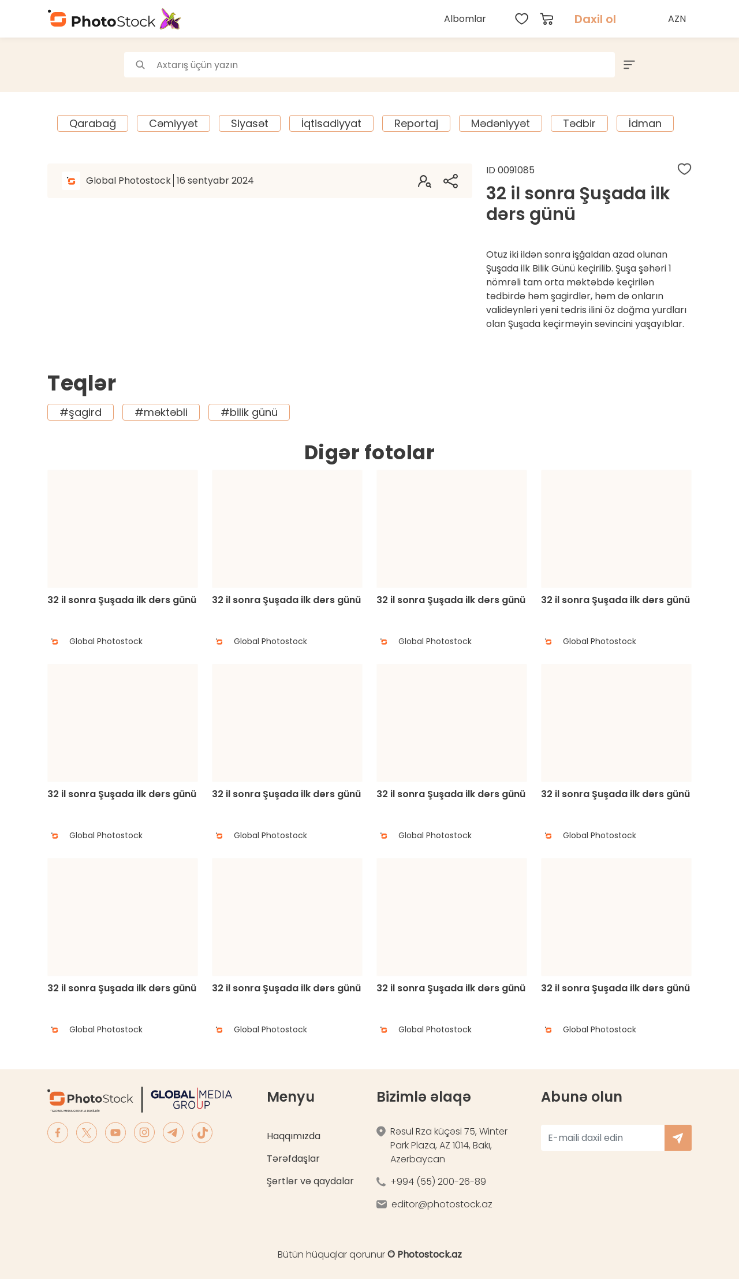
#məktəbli (161, 412)
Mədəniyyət (500, 123)
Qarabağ (92, 123)
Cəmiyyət (173, 123)
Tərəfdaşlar (293, 1158)
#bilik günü (249, 412)
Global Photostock (170, 180)
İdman (645, 123)
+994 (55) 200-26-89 (438, 1181)
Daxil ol (595, 19)
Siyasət (249, 123)
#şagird (80, 412)
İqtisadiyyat (331, 123)
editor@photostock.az (441, 1204)
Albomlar (465, 18)
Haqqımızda (293, 1136)
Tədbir (579, 123)
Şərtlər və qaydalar (310, 1181)
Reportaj (416, 123)
